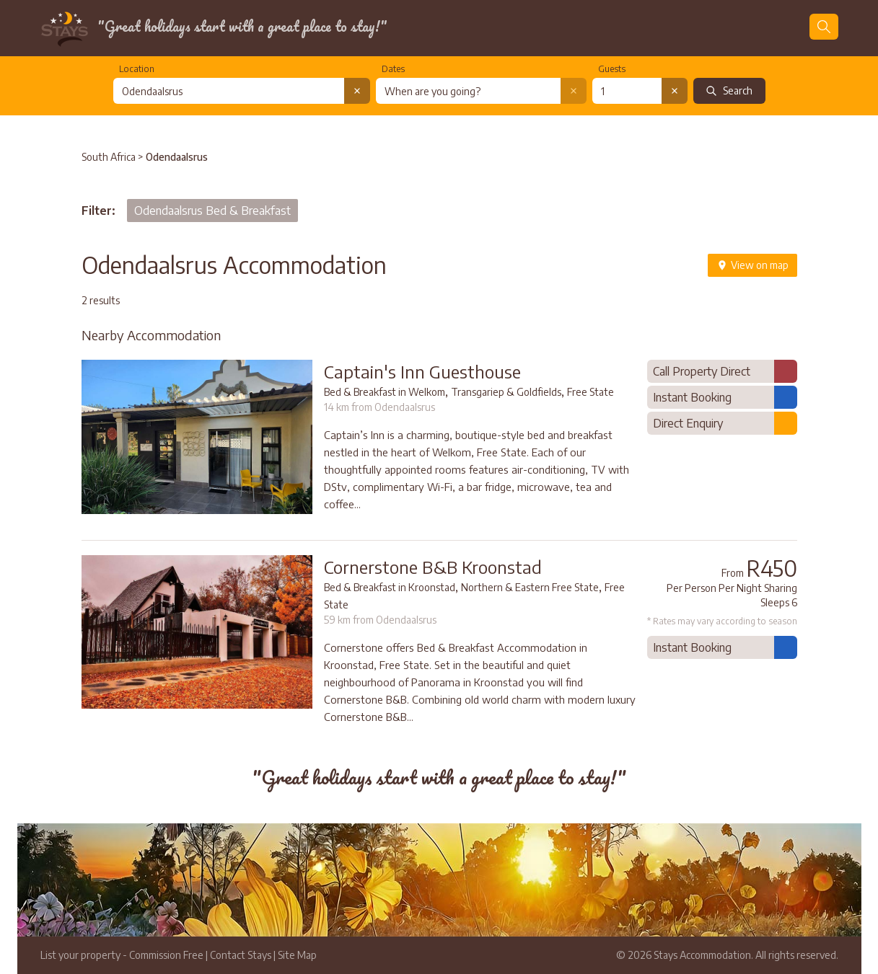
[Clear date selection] (574, 91)
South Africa (109, 157)
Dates (393, 68)
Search (729, 90)
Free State (590, 392)
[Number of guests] (627, 91)
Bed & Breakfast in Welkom (384, 392)
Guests (611, 68)
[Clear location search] (357, 91)
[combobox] (228, 91)
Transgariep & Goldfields (506, 392)
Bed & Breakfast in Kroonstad (389, 587)
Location (136, 68)
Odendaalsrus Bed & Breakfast (212, 210)
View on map (752, 265)
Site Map (297, 955)
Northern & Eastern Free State (530, 587)
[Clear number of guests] (675, 91)
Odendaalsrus (177, 157)
